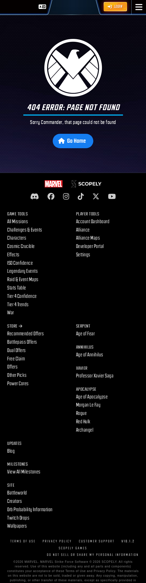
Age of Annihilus (89, 355)
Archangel (85, 430)
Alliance (83, 230)
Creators (14, 501)
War (10, 313)
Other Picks (17, 375)
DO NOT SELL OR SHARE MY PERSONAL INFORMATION (93, 555)
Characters (16, 238)
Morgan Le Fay (88, 405)
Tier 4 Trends (18, 305)
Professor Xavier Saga (95, 376)
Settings (83, 255)
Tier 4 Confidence (22, 296)
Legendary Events (22, 271)
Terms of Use (23, 541)
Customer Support (97, 541)
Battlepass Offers (22, 342)
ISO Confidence (20, 263)
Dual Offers (16, 350)
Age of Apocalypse (92, 397)
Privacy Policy (57, 541)
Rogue (81, 413)
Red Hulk (83, 422)
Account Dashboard (93, 222)
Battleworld (17, 493)
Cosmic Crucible (21, 246)
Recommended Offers (25, 334)
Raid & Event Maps (23, 280)
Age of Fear (85, 334)
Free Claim (16, 359)
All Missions (17, 222)
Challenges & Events (24, 230)
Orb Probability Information (30, 510)
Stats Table (16, 288)
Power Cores (18, 384)
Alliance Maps (88, 238)
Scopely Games (73, 548)
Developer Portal (90, 246)
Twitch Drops (18, 518)
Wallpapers (17, 526)
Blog (11, 451)
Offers (12, 367)
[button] (139, 7)
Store (14, 326)
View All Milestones (24, 472)
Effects (13, 255)
